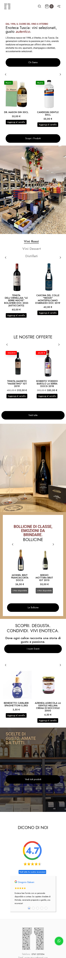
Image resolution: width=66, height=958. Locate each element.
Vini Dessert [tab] (31, 249)
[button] (33, 62)
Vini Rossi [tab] (31, 241)
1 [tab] (29, 908)
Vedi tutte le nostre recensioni (32, 872)
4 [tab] (41, 908)
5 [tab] (46, 908)
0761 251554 (38, 954)
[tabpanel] (33, 893)
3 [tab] (37, 908)
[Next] (60, 74)
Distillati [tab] (31, 256)
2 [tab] (33, 908)
